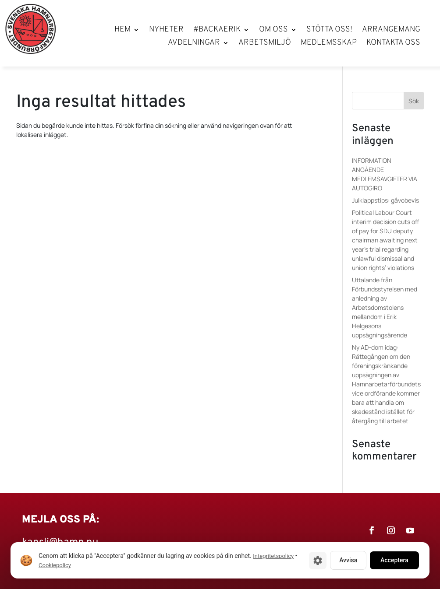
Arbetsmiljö (264, 44)
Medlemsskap (329, 44)
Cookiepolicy (55, 565)
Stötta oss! (329, 31)
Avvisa (348, 560)
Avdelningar (194, 44)
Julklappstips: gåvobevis (385, 200)
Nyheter (166, 31)
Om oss (273, 31)
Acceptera (394, 560)
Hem (122, 31)
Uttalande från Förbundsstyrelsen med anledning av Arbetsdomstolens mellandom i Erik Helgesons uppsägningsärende (384, 307)
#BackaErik (217, 31)
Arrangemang (391, 31)
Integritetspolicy (273, 556)
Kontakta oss (393, 44)
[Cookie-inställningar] (317, 560)
